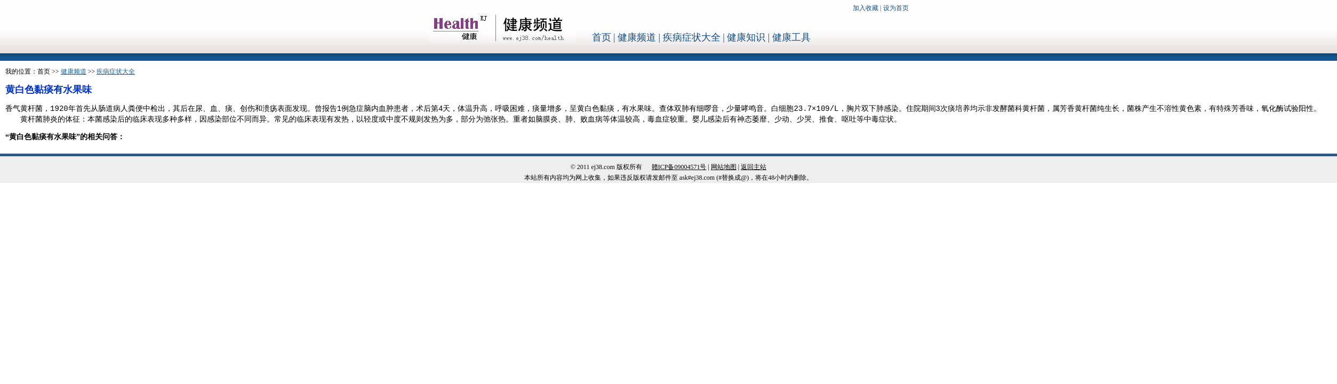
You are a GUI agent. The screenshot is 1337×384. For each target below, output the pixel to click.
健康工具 (791, 37)
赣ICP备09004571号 (679, 167)
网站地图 (723, 167)
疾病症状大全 (691, 37)
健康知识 (746, 37)
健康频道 (637, 37)
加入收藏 (865, 8)
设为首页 (896, 8)
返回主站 (753, 167)
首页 (601, 37)
